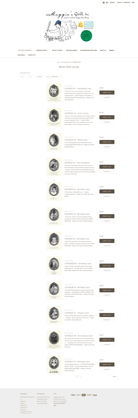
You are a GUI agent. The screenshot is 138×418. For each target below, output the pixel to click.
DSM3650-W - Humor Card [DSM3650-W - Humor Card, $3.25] (76, 113)
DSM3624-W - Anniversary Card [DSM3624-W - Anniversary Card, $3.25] (79, 336)
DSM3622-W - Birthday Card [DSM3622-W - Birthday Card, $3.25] (77, 362)
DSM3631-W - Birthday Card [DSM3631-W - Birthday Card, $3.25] (77, 239)
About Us (103, 50)
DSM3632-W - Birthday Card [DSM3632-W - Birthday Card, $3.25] (77, 214)
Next (115, 376)
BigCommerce (29, 411)
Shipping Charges (71, 50)
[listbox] (56, 76)
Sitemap (23, 409)
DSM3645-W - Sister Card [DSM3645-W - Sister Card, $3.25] (76, 140)
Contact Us (31, 55)
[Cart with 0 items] (133, 2)
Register (127, 2)
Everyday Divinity (42, 50)
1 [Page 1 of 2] (76, 376)
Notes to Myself (57, 50)
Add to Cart (107, 92)
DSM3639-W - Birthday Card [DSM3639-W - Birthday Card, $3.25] (77, 189)
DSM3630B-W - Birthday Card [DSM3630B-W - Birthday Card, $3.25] (78, 263)
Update (39, 76)
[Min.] (23, 76)
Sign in (119, 2)
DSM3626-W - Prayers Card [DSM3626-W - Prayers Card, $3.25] (77, 313)
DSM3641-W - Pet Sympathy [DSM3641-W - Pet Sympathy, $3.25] (77, 163)
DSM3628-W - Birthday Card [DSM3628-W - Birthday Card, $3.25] (77, 287)
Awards (111, 50)
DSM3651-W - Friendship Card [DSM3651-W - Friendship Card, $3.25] (78, 89)
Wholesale (21, 55)
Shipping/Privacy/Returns (88, 50)
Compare (107, 97)
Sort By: (48, 76)
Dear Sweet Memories (25, 50)
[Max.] (31, 76)
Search (112, 2)
